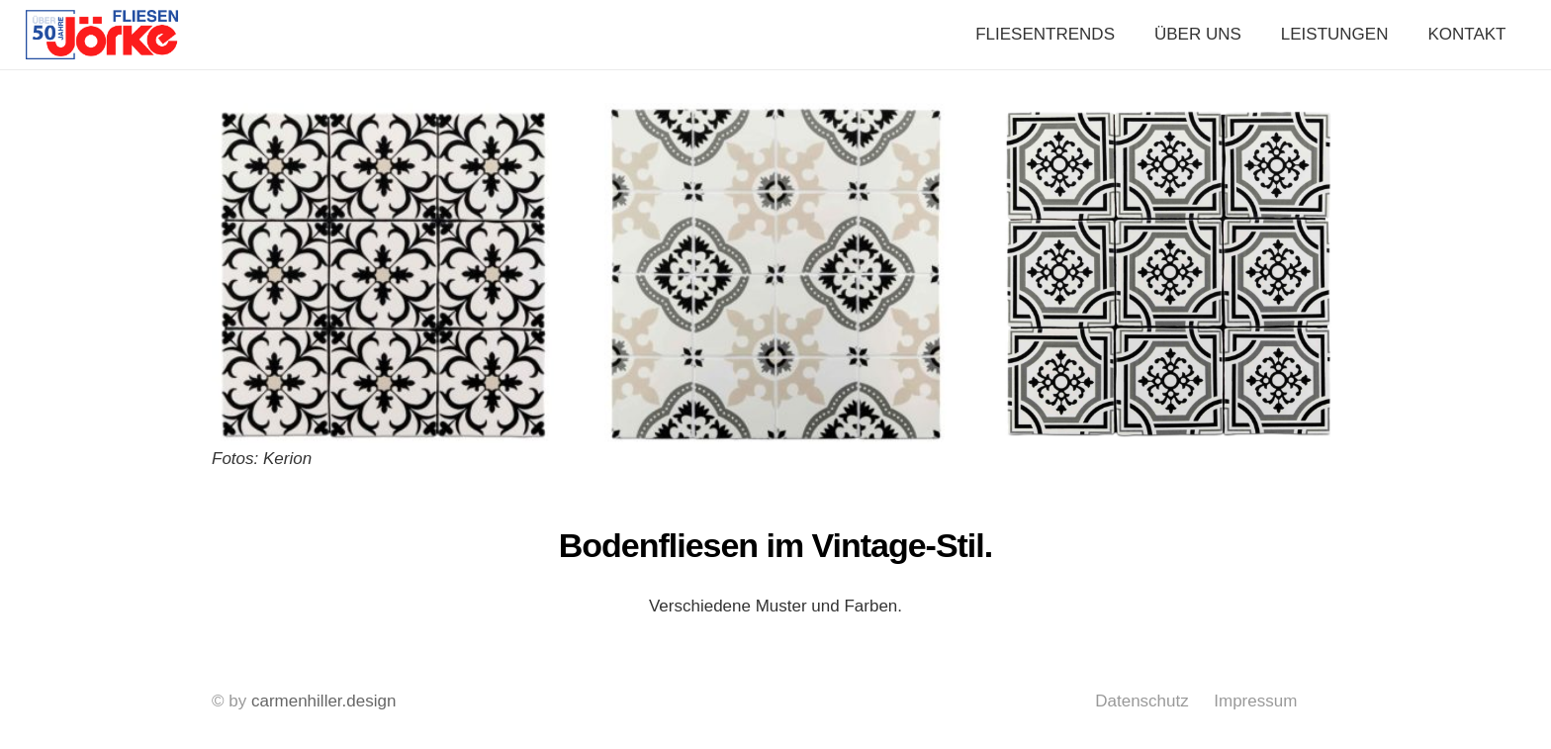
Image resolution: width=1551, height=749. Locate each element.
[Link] (102, 34)
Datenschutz (1142, 701)
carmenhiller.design (323, 701)
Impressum (1255, 701)
